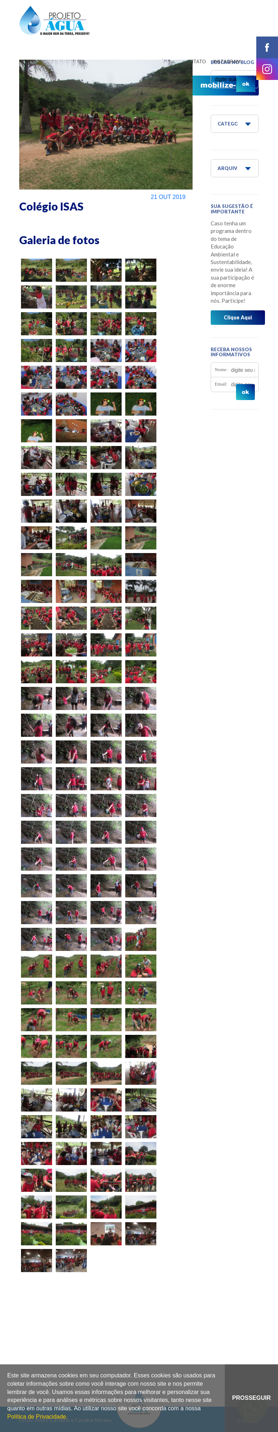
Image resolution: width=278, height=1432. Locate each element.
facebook (267, 47)
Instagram (227, 61)
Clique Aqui (238, 317)
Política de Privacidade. (37, 1417)
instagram (267, 69)
